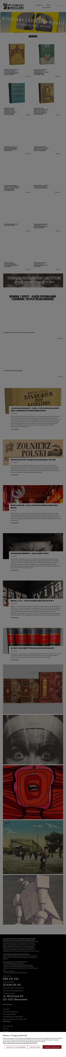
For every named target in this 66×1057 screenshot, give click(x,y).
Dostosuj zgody (35, 1047)
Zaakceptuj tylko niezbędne (16, 1047)
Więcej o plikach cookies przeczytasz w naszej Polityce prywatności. (20, 1043)
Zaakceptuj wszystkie (52, 1047)
